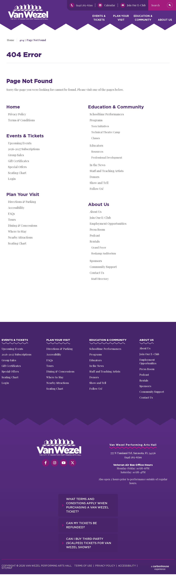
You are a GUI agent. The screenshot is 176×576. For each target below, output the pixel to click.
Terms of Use (83, 564)
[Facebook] (45, 463)
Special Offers (17, 167)
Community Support (103, 267)
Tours (12, 220)
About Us (165, 20)
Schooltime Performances (107, 114)
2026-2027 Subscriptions (24, 149)
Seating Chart (17, 173)
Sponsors (96, 261)
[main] (88, 172)
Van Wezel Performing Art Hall (26, 5)
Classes (95, 138)
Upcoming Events (19, 143)
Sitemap (7, 566)
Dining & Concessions (22, 225)
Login (12, 179)
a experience (160, 565)
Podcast (95, 235)
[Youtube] (63, 463)
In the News (97, 165)
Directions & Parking (22, 202)
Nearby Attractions (20, 237)
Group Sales (16, 155)
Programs (96, 120)
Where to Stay (17, 231)
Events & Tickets (99, 18)
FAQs (11, 214)
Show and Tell (99, 183)
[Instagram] (54, 463)
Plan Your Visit (121, 18)
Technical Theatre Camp (105, 132)
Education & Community (143, 18)
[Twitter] (72, 463)
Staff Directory (100, 278)
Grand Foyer (98, 247)
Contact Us (97, 273)
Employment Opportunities (108, 224)
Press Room (97, 229)
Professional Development (106, 157)
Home (10, 40)
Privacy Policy (17, 114)
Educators (96, 145)
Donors (94, 177)
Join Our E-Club (100, 218)
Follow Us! (96, 189)
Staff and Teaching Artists (107, 171)
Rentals (95, 241)
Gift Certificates (18, 161)
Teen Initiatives (100, 126)
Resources (97, 151)
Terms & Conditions (21, 120)
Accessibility (16, 208)
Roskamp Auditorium (103, 253)
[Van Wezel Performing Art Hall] (59, 447)
